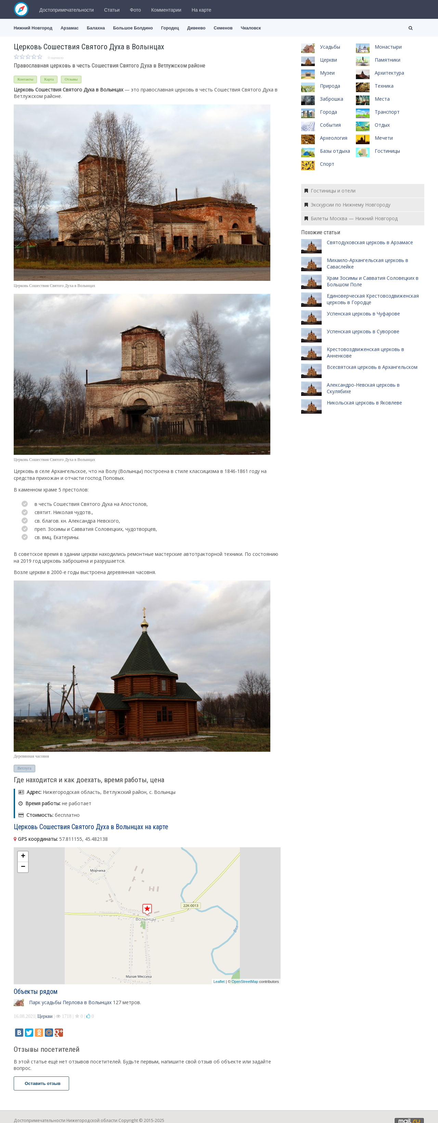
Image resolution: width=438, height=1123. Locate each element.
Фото (135, 10)
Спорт (327, 164)
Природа (330, 86)
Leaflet (219, 981)
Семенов (223, 28)
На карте (201, 10)
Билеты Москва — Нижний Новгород (351, 218)
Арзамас (70, 28)
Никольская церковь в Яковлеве (364, 402)
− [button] (23, 867)
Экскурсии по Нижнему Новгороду (347, 204)
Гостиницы (387, 151)
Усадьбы (330, 46)
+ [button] (23, 856)
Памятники (387, 60)
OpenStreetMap (245, 981)
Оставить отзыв (41, 1083)
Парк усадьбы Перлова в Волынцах (70, 1002)
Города (328, 112)
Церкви (44, 1016)
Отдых (382, 125)
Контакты (25, 79)
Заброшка (331, 99)
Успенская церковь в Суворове (363, 331)
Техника (384, 86)
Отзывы (71, 79)
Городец (170, 28)
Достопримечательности (66, 10)
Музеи (327, 73)
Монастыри (388, 46)
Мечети (384, 138)
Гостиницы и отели (330, 190)
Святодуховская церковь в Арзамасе (370, 242)
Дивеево (196, 28)
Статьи (111, 10)
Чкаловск (251, 28)
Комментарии (166, 10)
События (330, 125)
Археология (333, 138)
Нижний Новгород (33, 28)
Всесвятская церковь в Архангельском (372, 367)
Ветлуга (24, 768)
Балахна (96, 28)
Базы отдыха (335, 151)
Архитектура (389, 73)
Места (382, 99)
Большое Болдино (133, 28)
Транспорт (387, 112)
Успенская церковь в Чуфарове (363, 313)
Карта (49, 79)
